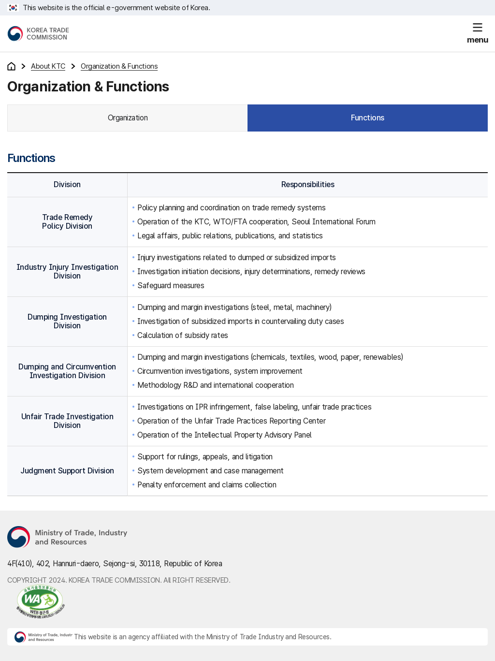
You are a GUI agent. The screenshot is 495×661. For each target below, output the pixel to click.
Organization (127, 117)
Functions (367, 117)
